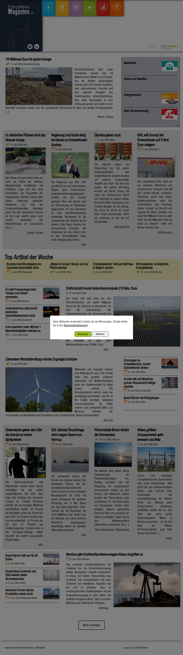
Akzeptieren (83, 334)
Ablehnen (100, 334)
